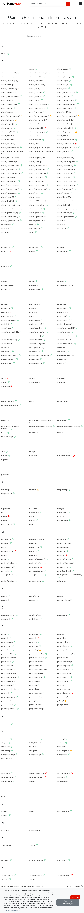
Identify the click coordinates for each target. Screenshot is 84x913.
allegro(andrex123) (36, 77)
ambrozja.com (6, 224)
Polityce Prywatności (12, 910)
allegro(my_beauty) (8, 144)
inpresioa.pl (33, 456)
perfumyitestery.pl (63, 693)
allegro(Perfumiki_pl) (36, 177)
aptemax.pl (5, 228)
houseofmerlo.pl (7, 437)
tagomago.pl (5, 773)
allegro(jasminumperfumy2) (39, 116)
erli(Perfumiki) (34, 359)
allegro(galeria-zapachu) (65, 100)
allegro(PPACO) (34, 193)
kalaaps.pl (32, 490)
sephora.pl (61, 739)
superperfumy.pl (35, 755)
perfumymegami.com (9, 697)
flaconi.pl (32, 378)
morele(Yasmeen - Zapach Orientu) (69, 575)
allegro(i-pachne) (7, 108)
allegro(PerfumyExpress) (66, 185)
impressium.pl (62, 452)
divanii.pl (4, 281)
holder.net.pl (33, 433)
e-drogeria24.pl (34, 304)
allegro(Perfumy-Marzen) (10, 185)
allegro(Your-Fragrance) (9, 217)
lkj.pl (2, 512)
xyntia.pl (32, 845)
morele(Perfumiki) (7, 575)
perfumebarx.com (63, 646)
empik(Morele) (6, 328)
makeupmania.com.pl (64, 543)
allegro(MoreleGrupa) (8, 140)
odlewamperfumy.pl (8, 615)
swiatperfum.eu (6, 758)
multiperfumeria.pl (7, 581)
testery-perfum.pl (7, 777)
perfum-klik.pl (6, 646)
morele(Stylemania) (36, 575)
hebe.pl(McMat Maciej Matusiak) (40, 427)
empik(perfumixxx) (8, 336)
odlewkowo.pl (62, 615)
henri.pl (3, 433)
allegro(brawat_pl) (7, 85)
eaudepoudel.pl (62, 308)
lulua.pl (31, 516)
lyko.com (32, 524)
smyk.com (60, 743)
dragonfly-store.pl (7, 285)
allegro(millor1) (62, 136)
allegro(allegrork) (63, 73)
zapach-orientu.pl (7, 875)
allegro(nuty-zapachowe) (10, 148)
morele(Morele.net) (64, 571)
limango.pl (60, 509)
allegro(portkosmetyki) (9, 193)
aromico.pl (5, 232)
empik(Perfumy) (35, 336)
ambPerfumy (62, 220)
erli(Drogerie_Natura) (36, 348)
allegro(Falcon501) (7, 100)
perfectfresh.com (63, 642)
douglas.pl (60, 281)
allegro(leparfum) (35, 124)
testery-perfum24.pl (36, 777)
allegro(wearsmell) (35, 209)
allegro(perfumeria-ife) (37, 166)
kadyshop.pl (5, 490)
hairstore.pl (5, 420)
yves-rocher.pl (62, 860)
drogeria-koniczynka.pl (65, 285)
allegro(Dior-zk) (34, 88)
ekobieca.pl (33, 312)
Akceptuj (75, 897)
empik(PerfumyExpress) (65, 336)
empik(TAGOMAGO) (64, 340)
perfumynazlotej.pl (35, 697)
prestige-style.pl (62, 705)
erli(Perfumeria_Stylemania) (39, 355)
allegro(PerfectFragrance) (66, 162)
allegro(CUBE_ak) (63, 85)
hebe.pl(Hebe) (62, 420)
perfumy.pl (5, 693)
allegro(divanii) (62, 89)
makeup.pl (33, 543)
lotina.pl (4, 516)
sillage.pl (4, 743)
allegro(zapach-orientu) (65, 217)
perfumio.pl (61, 685)
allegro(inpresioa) (7, 112)
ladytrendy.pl (5, 509)
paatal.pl (4, 634)
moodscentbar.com (36, 571)
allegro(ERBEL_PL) (35, 96)
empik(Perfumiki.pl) (64, 332)
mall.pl (3, 547)
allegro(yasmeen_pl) (64, 213)
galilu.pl (31, 401)
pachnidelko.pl (34, 634)
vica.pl (31, 811)
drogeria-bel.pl (34, 285)
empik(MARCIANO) (36, 324)
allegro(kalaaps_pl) (8, 120)
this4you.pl (61, 777)
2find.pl (3, 54)
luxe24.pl (32, 520)
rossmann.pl (5, 724)
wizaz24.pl (5, 830)
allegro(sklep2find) (7, 201)
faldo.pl (3, 378)
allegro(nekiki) (34, 144)
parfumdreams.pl (7, 642)
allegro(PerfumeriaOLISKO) (10, 173)
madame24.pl (6, 539)
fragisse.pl (61, 378)
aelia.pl (31, 69)
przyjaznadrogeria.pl (36, 709)
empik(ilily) (5, 324)
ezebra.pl (60, 363)
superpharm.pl (62, 755)
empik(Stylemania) (36, 340)
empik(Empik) (62, 316)
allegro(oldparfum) (63, 151)
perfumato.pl (33, 646)
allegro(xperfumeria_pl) (9, 213)
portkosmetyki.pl (7, 705)
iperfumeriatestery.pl (64, 456)
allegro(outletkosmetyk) (65, 158)
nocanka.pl (5, 600)
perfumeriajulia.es (63, 669)
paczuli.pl (32, 638)
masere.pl (4, 555)
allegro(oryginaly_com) (37, 158)
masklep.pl (33, 555)
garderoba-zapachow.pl (9, 405)
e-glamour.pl (5, 308)
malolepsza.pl (34, 547)
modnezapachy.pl (7, 567)
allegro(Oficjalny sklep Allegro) (39, 148)
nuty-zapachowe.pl (64, 600)
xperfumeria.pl (6, 845)
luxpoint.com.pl (62, 520)
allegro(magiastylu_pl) (37, 132)
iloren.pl (32, 452)
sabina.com (5, 739)
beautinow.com (34, 247)
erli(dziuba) (61, 348)
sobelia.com (5, 747)
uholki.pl (4, 796)
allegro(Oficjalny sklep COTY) (67, 148)
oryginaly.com (34, 619)
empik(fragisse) (34, 320)
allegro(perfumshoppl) (37, 181)
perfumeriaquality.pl (36, 677)
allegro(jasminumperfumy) (10, 116)
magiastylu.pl (61, 539)
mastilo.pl (60, 555)
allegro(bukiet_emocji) (37, 85)
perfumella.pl (33, 650)
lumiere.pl (60, 516)
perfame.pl (33, 642)
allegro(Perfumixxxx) (64, 177)
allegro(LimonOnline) (64, 124)
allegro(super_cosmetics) (66, 201)
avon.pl (31, 232)
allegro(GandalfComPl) (9, 104)
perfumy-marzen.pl (64, 689)
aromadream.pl (34, 228)
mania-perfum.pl (7, 551)
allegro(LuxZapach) (36, 128)
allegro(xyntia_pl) (35, 213)
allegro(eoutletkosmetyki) (10, 96)
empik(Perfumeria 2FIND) (66, 328)
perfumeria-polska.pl (36, 658)
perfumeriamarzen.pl (36, 673)
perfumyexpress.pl (35, 693)
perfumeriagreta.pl (63, 666)
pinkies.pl (60, 701)
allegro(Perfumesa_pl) (65, 173)
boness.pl (4, 251)
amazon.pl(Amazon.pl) (37, 221)
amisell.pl (32, 224)
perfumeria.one (62, 658)
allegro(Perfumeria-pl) (65, 166)
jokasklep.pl (5, 475)
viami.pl (4, 811)
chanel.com (5, 266)
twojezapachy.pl (62, 781)
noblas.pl (60, 596)
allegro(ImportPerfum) (37, 108)
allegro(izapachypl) (36, 112)
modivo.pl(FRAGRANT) (37, 559)
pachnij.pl (4, 638)
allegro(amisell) (6, 77)
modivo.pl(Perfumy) (36, 563)
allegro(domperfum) (8, 92)
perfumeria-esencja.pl (65, 654)
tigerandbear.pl (6, 781)
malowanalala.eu (63, 547)
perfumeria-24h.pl (7, 654)
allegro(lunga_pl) (7, 128)
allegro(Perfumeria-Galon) (10, 166)
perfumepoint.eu (63, 650)
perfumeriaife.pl (7, 669)
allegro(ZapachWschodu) (10, 221)
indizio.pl (4, 456)
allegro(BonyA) (62, 81)
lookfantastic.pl (62, 513)
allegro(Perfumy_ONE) (37, 185)
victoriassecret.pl (63, 811)
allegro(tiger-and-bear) (37, 205)
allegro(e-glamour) (35, 92)
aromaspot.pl (61, 228)
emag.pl (32, 316)
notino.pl (32, 600)
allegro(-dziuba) (62, 69)
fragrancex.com (34, 382)
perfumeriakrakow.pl (8, 673)
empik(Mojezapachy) (64, 324)
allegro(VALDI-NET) (64, 205)
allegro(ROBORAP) (63, 193)
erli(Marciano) (62, 351)
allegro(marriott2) (7, 136)
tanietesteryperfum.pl (37, 773)
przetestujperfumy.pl (8, 709)
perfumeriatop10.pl (8, 681)
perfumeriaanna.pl (7, 665)
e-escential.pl (61, 304)
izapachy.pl (5, 460)
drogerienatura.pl (35, 289)
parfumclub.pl (62, 638)
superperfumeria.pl (8, 755)
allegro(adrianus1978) (9, 73)
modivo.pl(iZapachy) (64, 559)
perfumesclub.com (63, 681)
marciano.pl (33, 551)
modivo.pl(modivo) (7, 563)
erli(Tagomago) (6, 363)
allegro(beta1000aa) (36, 81)
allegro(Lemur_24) (7, 124)
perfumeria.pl (6, 662)
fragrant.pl (61, 382)
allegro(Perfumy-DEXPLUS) (66, 181)
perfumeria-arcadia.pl (36, 654)
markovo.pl (61, 551)
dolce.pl (32, 281)
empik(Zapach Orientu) (65, 344)
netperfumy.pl (34, 596)
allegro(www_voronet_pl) (66, 209)
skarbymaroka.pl (35, 743)
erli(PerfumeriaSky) (8, 359)
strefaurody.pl (62, 747)
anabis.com (61, 224)
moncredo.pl (5, 571)
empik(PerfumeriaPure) (37, 332)
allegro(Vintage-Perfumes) (10, 209)
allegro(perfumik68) (8, 177)
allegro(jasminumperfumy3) (67, 116)
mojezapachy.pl (62, 567)
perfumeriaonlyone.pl (64, 673)
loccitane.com (34, 513)
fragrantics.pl (5, 386)
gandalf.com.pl (62, 401)
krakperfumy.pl (6, 494)
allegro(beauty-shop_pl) (9, 81)
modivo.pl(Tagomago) (65, 563)
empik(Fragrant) (63, 320)
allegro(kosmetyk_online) (38, 120)
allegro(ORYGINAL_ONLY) (10, 158)
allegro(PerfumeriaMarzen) (66, 169)
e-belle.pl (4, 304)
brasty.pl (32, 251)
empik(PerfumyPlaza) (9, 340)
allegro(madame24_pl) (65, 128)
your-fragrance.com (36, 860)
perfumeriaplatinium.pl (9, 677)
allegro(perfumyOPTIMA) (38, 189)
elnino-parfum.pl (7, 316)
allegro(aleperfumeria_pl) (38, 73)
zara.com (4, 879)
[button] (80, 4)
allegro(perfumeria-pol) (9, 169)
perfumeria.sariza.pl (36, 662)
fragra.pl (4, 382)
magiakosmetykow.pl (36, 539)
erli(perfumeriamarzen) (65, 355)
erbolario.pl (5, 348)
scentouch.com (34, 739)
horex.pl (60, 433)
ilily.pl (3, 452)
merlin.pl (4, 559)
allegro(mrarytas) (35, 140)
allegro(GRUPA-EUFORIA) (38, 104)
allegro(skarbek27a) (64, 197)
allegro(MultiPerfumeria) (65, 140)
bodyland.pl (61, 247)
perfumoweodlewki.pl (8, 689)
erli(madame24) (35, 351)
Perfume (11, 3)
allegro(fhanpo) (34, 100)
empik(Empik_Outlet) (8, 320)
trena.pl (32, 781)
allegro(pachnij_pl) (35, 162)
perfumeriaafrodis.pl (64, 662)
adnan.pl (4, 69)
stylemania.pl (5, 751)
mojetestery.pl (34, 567)
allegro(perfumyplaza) (65, 189)
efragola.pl (5, 312)
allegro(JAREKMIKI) (64, 112)
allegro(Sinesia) (34, 197)
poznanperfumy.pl (35, 705)
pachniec (60, 634)
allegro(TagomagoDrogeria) (11, 205)
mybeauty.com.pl (35, 581)
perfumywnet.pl (6, 701)
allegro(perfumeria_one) (37, 169)
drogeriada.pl (5, 289)
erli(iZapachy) (6, 351)
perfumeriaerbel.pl (35, 666)
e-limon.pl (32, 308)
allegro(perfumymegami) (10, 189)
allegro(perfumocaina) (9, 181)
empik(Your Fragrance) (37, 344)
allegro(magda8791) (8, 132)
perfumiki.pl (33, 685)
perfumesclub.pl (7, 685)
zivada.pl (32, 879)
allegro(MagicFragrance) (65, 132)
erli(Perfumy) (62, 359)
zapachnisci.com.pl (35, 875)
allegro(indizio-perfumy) (65, 108)
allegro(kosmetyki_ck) (65, 120)
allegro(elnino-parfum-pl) (66, 92)
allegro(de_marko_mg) (9, 89)
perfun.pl (32, 701)
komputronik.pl (62, 490)
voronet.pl (4, 815)
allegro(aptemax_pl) (64, 77)
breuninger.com (62, 251)
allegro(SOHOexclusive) (37, 201)
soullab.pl (32, 747)
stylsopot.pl (33, 751)
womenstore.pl (34, 830)
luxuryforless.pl (6, 524)
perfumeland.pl (6, 650)
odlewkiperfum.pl (35, 615)
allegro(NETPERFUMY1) (65, 144)
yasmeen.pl (5, 860)
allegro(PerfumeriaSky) (37, 173)
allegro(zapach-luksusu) (37, 217)
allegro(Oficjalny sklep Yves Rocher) (41, 151)
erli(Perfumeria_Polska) (9, 355)
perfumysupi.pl (62, 697)
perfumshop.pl (34, 689)
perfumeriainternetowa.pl (38, 669)
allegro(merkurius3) (36, 136)
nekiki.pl (4, 596)
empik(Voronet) (6, 344)
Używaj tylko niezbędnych (68, 902)
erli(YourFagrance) (35, 363)
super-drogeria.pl (63, 751)
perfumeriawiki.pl (35, 681)
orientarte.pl (5, 619)
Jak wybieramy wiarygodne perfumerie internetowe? (22, 886)
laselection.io (33, 509)
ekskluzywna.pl (62, 312)
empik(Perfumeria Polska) (10, 332)
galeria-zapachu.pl (7, 401)
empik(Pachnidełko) (36, 328)
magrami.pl (5, 543)
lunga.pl (4, 520)
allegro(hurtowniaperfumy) (66, 104)
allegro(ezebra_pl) (63, 96)
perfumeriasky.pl (63, 677)
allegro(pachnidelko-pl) (9, 162)
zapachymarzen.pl (63, 875)
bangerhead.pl (6, 247)
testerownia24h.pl (63, 773)
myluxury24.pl (62, 581)
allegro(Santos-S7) (7, 197)
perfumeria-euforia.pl (8, 658)
